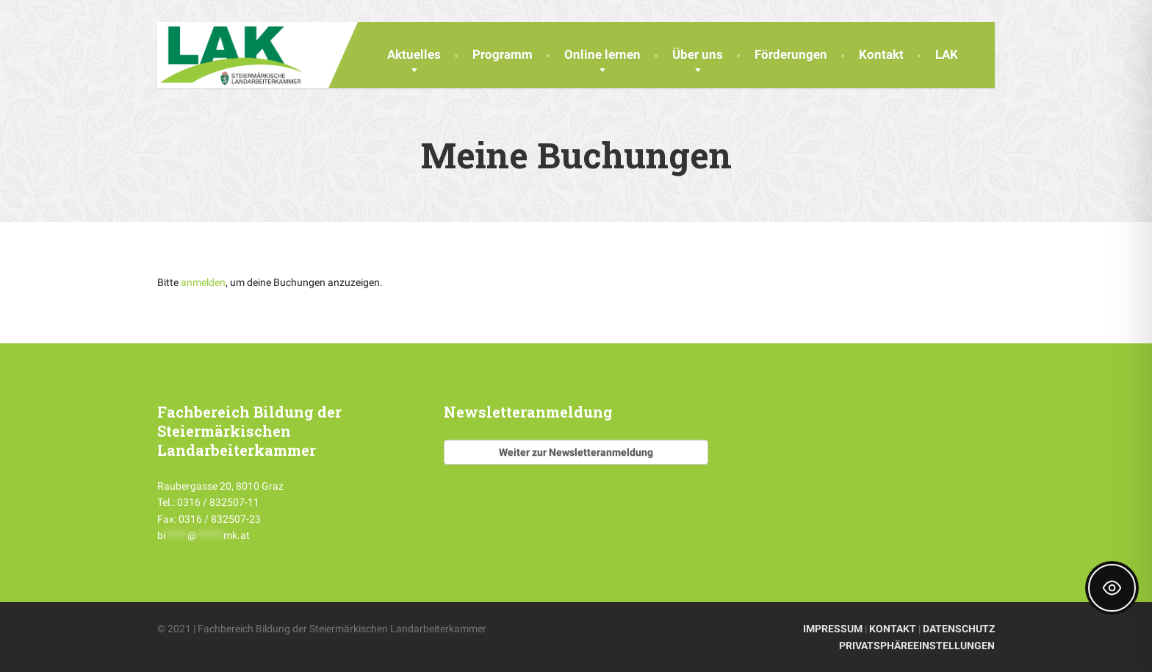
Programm (502, 54)
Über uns (697, 54)
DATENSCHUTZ (959, 629)
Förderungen (791, 54)
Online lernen (602, 54)
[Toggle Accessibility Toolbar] (1112, 587)
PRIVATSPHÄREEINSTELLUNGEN (917, 645)
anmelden (203, 282)
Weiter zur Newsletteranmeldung (576, 452)
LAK (946, 54)
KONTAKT (892, 629)
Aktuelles (414, 54)
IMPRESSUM (833, 629)
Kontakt (881, 54)
